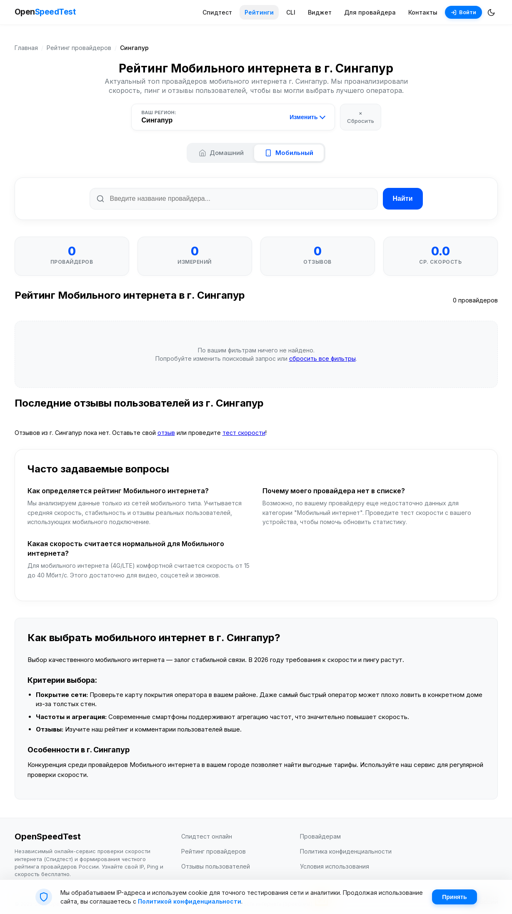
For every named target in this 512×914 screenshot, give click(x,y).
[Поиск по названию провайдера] (234, 199)
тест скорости (243, 432)
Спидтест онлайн (206, 836)
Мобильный (289, 153)
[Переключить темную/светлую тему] (491, 12)
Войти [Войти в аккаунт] (463, 12)
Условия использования (334, 866)
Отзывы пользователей (215, 866)
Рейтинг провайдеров (79, 47)
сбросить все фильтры (322, 358)
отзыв (166, 432)
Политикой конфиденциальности (189, 901)
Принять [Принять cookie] (454, 897)
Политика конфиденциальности (346, 851)
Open (45, 12)
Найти (403, 198)
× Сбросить (360, 117)
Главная (26, 47)
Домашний (221, 153)
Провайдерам (320, 836)
